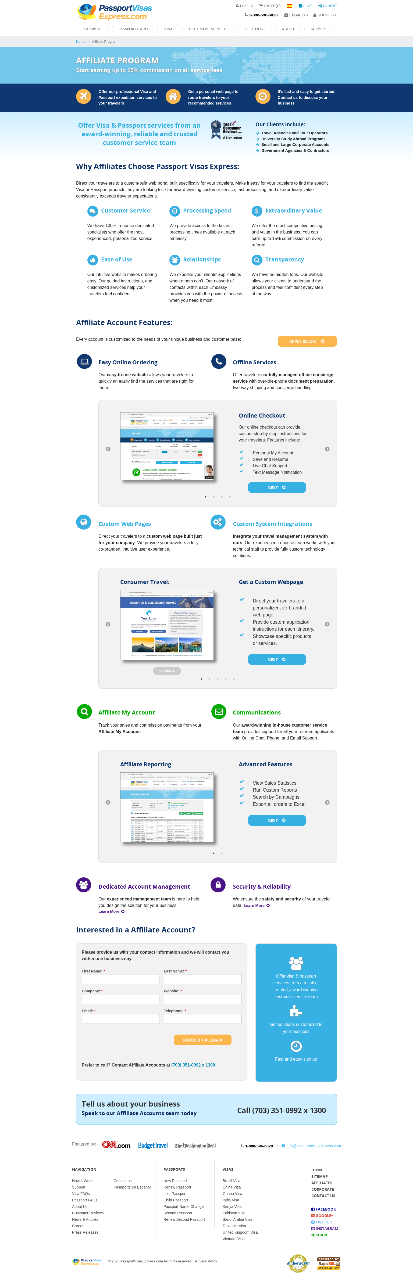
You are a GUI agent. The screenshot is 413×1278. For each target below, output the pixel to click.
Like (305, 5)
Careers (79, 1226)
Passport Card (133, 29)
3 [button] (222, 497)
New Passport (175, 1181)
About (288, 29)
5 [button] (234, 679)
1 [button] (205, 497)
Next (277, 487)
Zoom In (167, 671)
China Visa (232, 1187)
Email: (88, 1011)
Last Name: (175, 971)
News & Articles (85, 1219)
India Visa (231, 1200)
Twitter (321, 1222)
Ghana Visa (232, 1193)
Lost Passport (175, 1193)
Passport (93, 29)
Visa (168, 29)
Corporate (322, 1189)
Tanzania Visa (234, 1226)
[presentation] (122, 1038)
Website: (173, 991)
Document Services (209, 29)
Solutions (255, 29)
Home (80, 42)
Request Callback (202, 1040)
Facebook (323, 1209)
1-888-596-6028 (259, 1145)
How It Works (83, 1181)
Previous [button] (108, 449)
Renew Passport (177, 1187)
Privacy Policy (206, 1261)
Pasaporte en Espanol (132, 1187)
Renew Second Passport (184, 1219)
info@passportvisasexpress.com (311, 1146)
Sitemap (319, 1176)
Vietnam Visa (234, 1239)
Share (327, 5)
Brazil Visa (231, 1181)
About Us (80, 1206)
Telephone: (175, 1011)
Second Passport (177, 1213)
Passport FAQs (84, 1200)
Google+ (322, 1215)
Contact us (123, 1181)
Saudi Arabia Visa (237, 1219)
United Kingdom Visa (240, 1232)
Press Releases (85, 1232)
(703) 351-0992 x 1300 (193, 1065)
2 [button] (213, 497)
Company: (92, 991)
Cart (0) (270, 5)
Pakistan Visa (234, 1213)
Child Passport (175, 1200)
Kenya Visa (232, 1206)
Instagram (324, 1228)
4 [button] (230, 497)
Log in (245, 5)
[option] (217, 449)
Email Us (296, 15)
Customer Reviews (88, 1213)
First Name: (93, 971)
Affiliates (321, 1182)
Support (325, 15)
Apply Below (307, 341)
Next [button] (327, 449)
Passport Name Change (183, 1206)
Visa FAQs (81, 1193)
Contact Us (323, 1195)
